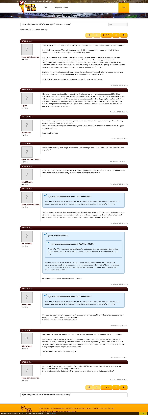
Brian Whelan (26, 346)
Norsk (125, 1)
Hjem (24, 24)
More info (53, 414)
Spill (45, 7)
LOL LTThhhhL (26, 182)
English (31, 24)
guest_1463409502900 (31, 159)
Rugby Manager (44, 408)
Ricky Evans (26, 132)
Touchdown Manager (57, 408)
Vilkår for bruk (52, 411)
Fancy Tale (103, 408)
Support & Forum (61, 7)
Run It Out (111, 408)
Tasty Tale (95, 408)
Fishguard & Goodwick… (30, 57)
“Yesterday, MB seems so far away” (57, 24)
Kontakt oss (43, 411)
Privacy (60, 411)
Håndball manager (85, 408)
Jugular (24, 106)
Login (124, 7)
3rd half (38, 24)
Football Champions (71, 408)
